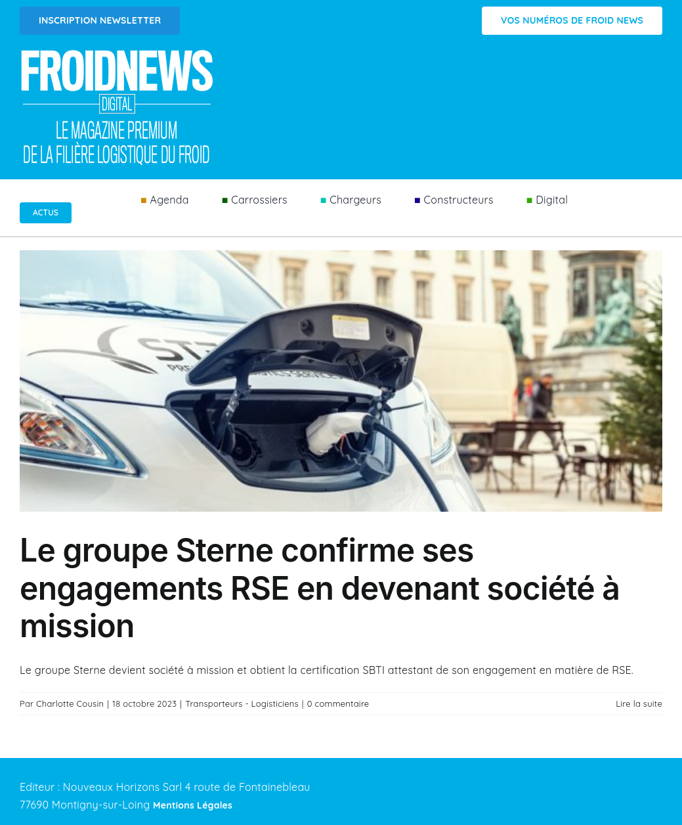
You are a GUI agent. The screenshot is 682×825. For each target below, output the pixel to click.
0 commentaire (338, 703)
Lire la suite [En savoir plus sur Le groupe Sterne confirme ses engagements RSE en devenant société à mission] (639, 703)
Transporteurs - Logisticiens (242, 703)
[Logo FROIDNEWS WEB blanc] (118, 53)
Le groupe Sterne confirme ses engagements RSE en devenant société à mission (320, 588)
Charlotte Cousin (70, 703)
